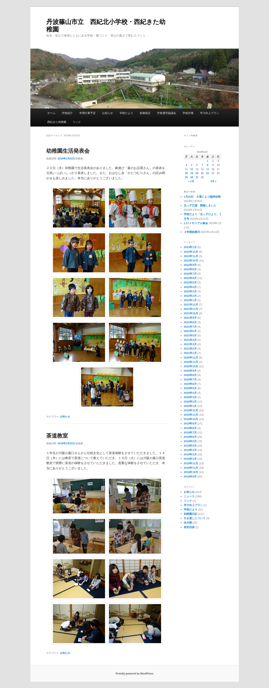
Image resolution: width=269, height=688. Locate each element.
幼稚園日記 (190, 513)
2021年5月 (190, 335)
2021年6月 (190, 331)
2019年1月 (190, 458)
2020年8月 (190, 375)
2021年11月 (191, 309)
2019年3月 (190, 450)
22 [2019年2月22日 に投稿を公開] (207, 173)
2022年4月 (190, 287)
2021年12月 (191, 304)
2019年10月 (191, 419)
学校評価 (188, 113)
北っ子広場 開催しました (200, 205)
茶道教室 (57, 436)
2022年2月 (190, 295)
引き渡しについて (194, 518)
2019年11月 (191, 414)
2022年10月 (191, 260)
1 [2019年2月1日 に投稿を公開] (207, 161)
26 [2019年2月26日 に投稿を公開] (191, 177)
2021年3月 (190, 344)
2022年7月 (190, 273)
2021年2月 (190, 348)
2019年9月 (190, 423)
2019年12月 (191, 410)
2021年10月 (191, 313)
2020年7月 (190, 379)
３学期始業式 (192, 232)
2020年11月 (191, 362)
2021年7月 (190, 326)
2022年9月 (190, 264)
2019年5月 (190, 441)
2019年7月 (190, 432)
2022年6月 (190, 278)
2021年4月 (190, 339)
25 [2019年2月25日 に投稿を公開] (186, 177)
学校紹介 (67, 113)
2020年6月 (190, 383)
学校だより (126, 113)
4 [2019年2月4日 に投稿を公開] (186, 165)
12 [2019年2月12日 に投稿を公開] (191, 169)
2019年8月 (190, 428)
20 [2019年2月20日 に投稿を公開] (197, 173)
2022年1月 (190, 300)
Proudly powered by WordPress (134, 673)
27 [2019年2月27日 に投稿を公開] (197, 177)
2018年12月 (191, 463)
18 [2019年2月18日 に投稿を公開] (186, 173)
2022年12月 (191, 251)
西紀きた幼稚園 (56, 122)
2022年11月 (191, 256)
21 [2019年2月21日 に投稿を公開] (202, 173)
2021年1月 (190, 353)
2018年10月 (191, 472)
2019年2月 (190, 454)
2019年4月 (190, 445)
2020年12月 (191, 357)
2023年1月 (190, 247)
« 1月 (191, 181)
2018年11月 (191, 467)
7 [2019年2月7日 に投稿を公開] (202, 165)
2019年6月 (190, 436)
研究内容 (189, 527)
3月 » (213, 181)
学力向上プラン (209, 113)
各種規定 (145, 113)
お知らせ (107, 113)
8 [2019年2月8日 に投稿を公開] (207, 165)
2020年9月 (190, 370)
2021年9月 (190, 317)
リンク (77, 122)
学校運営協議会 (166, 113)
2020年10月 (191, 366)
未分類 (188, 522)
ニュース (189, 496)
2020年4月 (190, 392)
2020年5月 (190, 388)
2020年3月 (190, 397)
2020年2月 (190, 401)
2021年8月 (190, 322)
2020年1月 (190, 406)
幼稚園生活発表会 (68, 151)
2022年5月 (190, 282)
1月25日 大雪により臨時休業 (202, 196)
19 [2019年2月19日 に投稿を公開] (191, 173)
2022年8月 (190, 269)
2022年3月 (190, 291)
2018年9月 (190, 476)
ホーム (51, 113)
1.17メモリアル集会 (196, 223)
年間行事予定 (87, 113)
